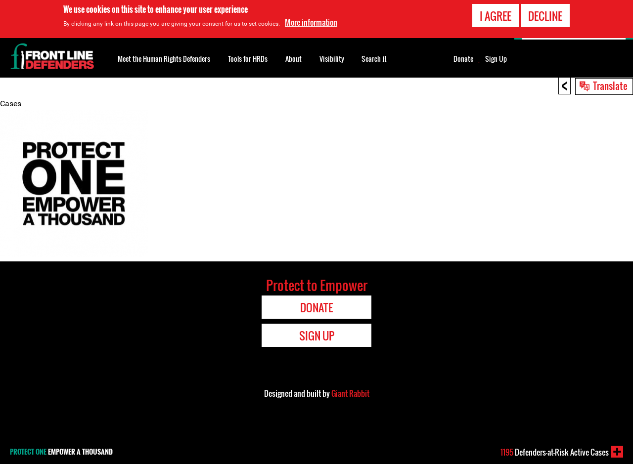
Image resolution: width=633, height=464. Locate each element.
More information (311, 21)
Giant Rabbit (350, 393)
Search (374, 57)
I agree (495, 15)
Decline (545, 15)
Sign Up (496, 59)
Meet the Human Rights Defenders (164, 58)
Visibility (331, 58)
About (293, 58)
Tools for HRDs (248, 58)
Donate (463, 59)
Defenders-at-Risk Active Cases (554, 452)
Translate (610, 85)
